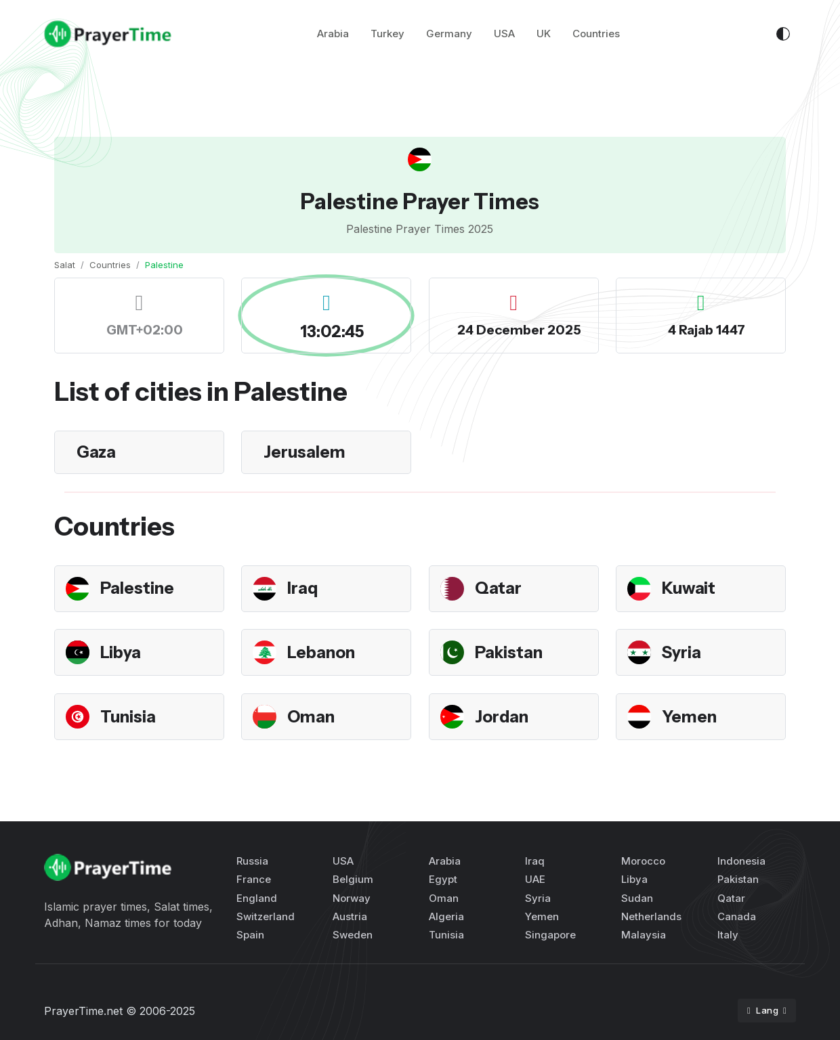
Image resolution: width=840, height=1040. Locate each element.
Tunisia (128, 717)
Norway (352, 898)
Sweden (353, 934)
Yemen (689, 717)
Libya (120, 652)
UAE (535, 879)
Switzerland (265, 916)
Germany (449, 33)
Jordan (501, 717)
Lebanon (321, 652)
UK (544, 33)
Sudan (637, 898)
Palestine (137, 588)
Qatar (498, 588)
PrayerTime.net (83, 1011)
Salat (64, 264)
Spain (250, 934)
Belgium (353, 879)
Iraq (302, 588)
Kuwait (688, 588)
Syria (681, 652)
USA (504, 33)
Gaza (96, 452)
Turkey (387, 33)
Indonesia (741, 860)
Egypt (443, 879)
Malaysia (643, 934)
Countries (596, 33)
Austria (350, 916)
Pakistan (509, 652)
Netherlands (651, 916)
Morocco (643, 860)
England (256, 898)
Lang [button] (764, 1010)
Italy (727, 934)
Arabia (333, 33)
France (253, 879)
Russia (252, 860)
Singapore (550, 934)
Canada (736, 916)
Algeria (446, 916)
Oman (311, 717)
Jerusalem (304, 452)
